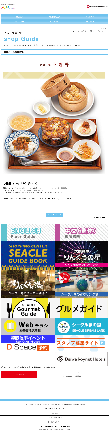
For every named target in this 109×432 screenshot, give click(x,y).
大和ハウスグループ (54, 418)
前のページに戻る (54, 215)
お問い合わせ (48, 409)
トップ (72, 31)
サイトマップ (61, 409)
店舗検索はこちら (79, 376)
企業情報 (54, 413)
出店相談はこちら (67, 376)
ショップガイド (81, 31)
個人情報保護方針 (54, 422)
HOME (104, 28)
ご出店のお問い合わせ (19, 374)
